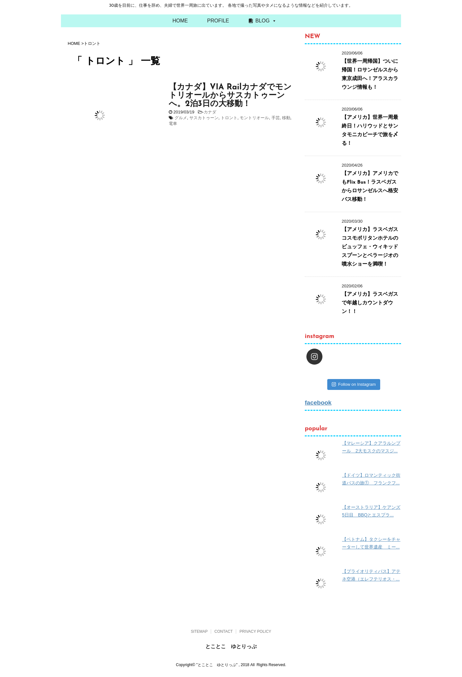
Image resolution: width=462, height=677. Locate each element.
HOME (180, 20)
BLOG (262, 20)
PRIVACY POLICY (255, 631)
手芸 (275, 117)
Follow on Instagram (354, 384)
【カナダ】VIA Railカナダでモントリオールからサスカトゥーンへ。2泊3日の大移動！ (230, 95)
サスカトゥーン (203, 117)
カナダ (210, 112)
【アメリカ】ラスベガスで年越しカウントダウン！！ (370, 303)
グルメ (181, 117)
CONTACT (223, 631)
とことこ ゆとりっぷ (231, 646)
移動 (286, 117)
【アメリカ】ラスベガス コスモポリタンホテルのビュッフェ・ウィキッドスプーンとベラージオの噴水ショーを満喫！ (372, 247)
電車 (173, 123)
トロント (229, 117)
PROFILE (218, 20)
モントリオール (254, 117)
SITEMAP (199, 631)
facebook (318, 402)
